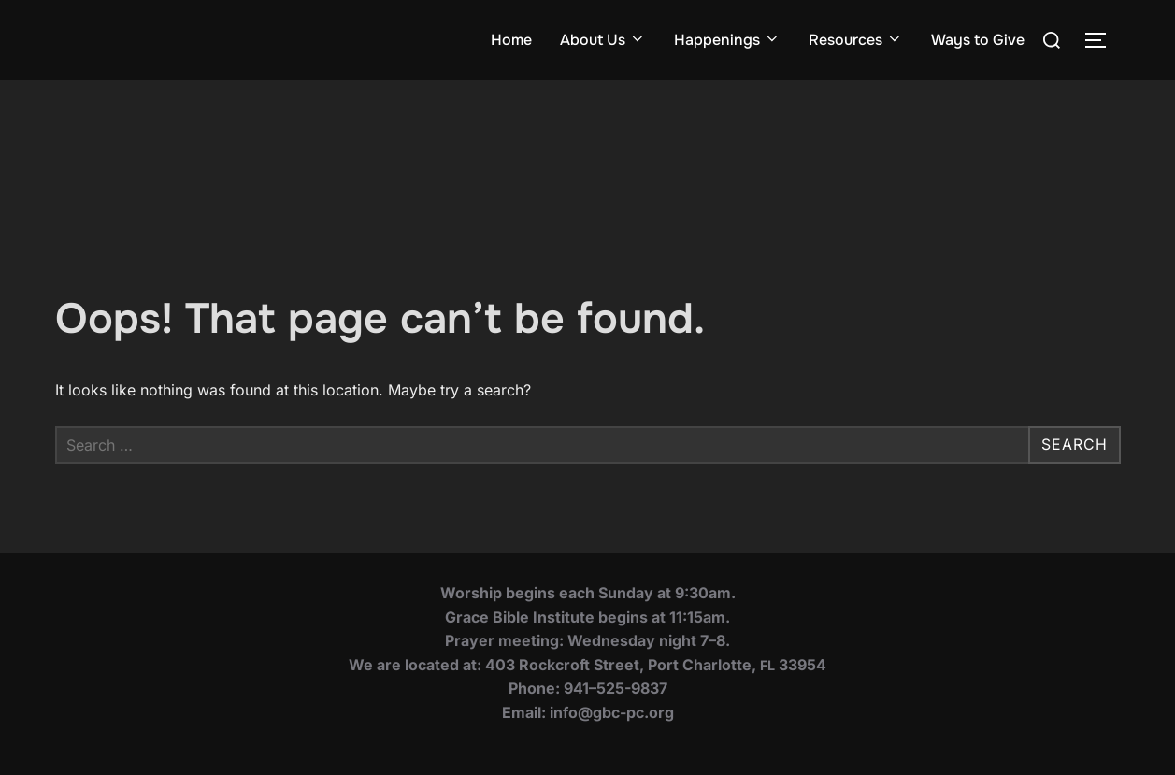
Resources (856, 40)
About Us (603, 40)
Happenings (727, 40)
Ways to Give (978, 40)
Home (511, 40)
